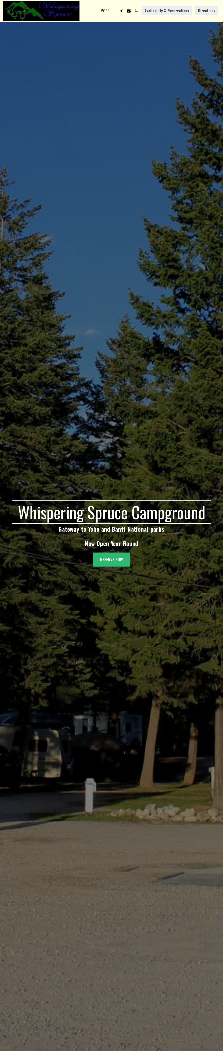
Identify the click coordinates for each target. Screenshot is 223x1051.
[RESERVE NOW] (111, 560)
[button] (121, 11)
